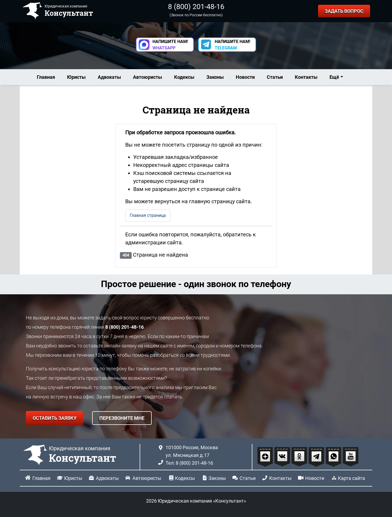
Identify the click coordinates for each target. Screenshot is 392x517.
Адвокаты (109, 77)
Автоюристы (147, 77)
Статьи (275, 77)
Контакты (306, 77)
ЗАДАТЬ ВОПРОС (344, 11)
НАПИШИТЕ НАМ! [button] (170, 44)
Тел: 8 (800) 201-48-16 (189, 463)
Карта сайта (351, 478)
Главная (46, 77)
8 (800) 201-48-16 (196, 6)
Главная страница (148, 215)
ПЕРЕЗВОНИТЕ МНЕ (121, 418)
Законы (215, 77)
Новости (245, 77)
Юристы (76, 77)
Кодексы (184, 77)
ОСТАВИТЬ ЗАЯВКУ (54, 418)
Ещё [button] (334, 77)
